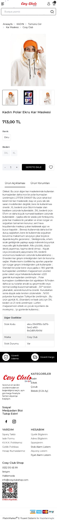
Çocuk (34, 386)
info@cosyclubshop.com (15, 480)
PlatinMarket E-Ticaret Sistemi (19, 518)
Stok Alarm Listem (41, 447)
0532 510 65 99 (10, 467)
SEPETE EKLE (33, 167)
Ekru (6, 137)
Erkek (34, 382)
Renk (5, 131)
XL (14, 153)
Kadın (34, 378)
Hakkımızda (8, 475)
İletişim (6, 471)
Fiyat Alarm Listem (41, 455)
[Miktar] (11, 167)
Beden (6, 147)
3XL (6, 153)
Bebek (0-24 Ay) (39, 391)
